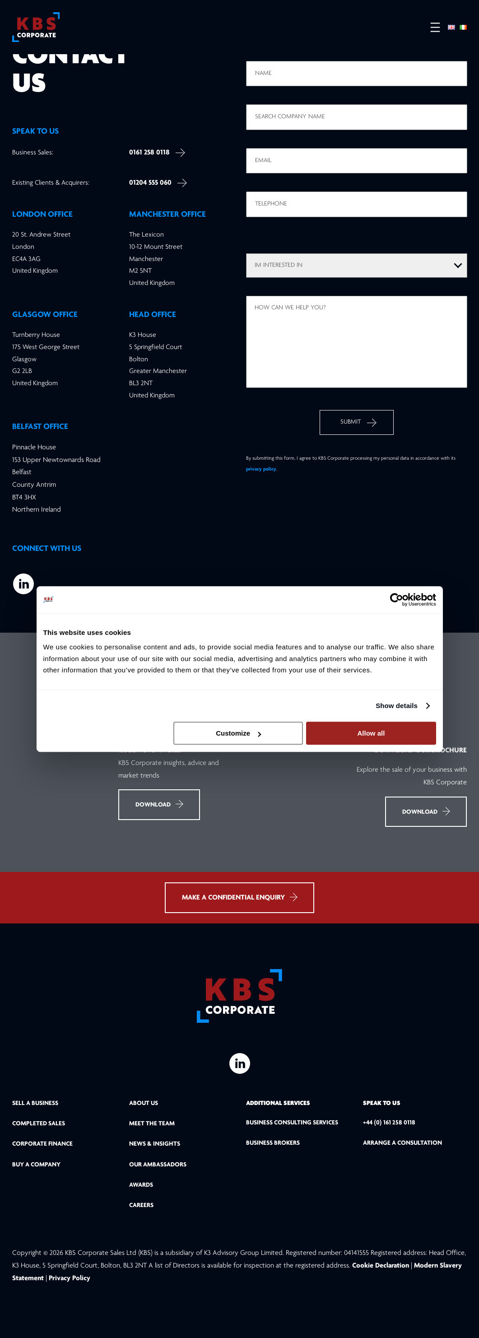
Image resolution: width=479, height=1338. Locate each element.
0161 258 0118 (149, 152)
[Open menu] (431, 27)
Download (159, 804)
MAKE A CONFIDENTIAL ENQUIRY (239, 897)
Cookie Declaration (381, 1265)
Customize (238, 733)
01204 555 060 (150, 182)
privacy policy (261, 469)
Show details (397, 705)
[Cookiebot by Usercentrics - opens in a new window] (396, 599)
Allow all (371, 733)
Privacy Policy (69, 1278)
